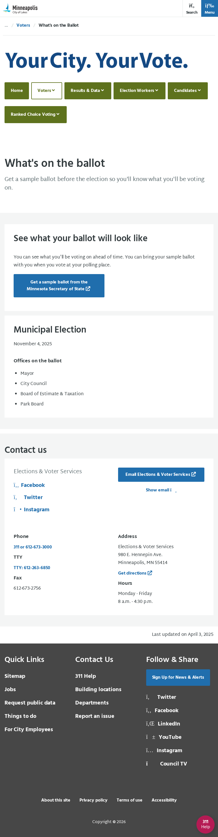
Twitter (28, 497)
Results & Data (85, 90)
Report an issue (94, 716)
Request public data (30, 703)
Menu (210, 9)
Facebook (29, 485)
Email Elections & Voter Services (157, 474)
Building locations (98, 689)
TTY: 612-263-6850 (32, 568)
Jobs (10, 689)
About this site (55, 800)
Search (192, 9)
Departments (91, 703)
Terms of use (129, 800)
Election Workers (137, 90)
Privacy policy (93, 800)
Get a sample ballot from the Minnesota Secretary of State (57, 286)
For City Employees (29, 729)
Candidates (185, 90)
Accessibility (164, 800)
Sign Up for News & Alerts (178, 677)
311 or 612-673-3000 (33, 547)
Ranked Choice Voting (33, 114)
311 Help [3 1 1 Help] (85, 676)
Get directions (132, 573)
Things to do (20, 716)
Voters (23, 25)
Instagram (31, 509)
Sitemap (15, 676)
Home (17, 90)
